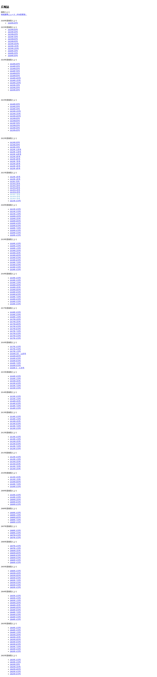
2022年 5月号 (15, 166)
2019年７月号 (15, 262)
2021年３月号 (15, 209)
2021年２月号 (15, 211)
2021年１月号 (15, 214)
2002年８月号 (15, 674)
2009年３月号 (15, 513)
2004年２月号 (15, 630)
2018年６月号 (15, 299)
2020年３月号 (15, 243)
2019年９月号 (15, 258)
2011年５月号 (15, 469)
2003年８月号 (15, 644)
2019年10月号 (15, 255)
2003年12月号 (15, 635)
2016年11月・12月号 (18, 354)
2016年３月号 (15, 376)
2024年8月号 (15, 73)
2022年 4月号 (15, 168)
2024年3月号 (15, 104)
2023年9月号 (15, 118)
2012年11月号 (15, 441)
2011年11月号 (15, 462)
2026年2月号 (13, 53)
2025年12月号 (13, 48)
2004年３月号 (15, 628)
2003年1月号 (15, 664)
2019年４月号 (15, 270)
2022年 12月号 (15, 150)
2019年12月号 (15, 251)
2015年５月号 (15, 388)
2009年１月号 (15, 515)
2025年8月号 (13, 39)
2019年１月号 (15, 283)
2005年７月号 (15, 580)
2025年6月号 (13, 34)
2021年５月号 (15, 199)
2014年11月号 (15, 401)
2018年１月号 (15, 317)
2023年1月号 (15, 147)
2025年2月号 (15, 88)
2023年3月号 (15, 142)
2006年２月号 (15, 571)
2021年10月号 (15, 188)
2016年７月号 (15, 363)
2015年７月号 (15, 386)
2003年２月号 (15, 662)
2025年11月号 (13, 46)
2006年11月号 (15, 551)
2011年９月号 (15, 464)
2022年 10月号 (15, 154)
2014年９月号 (15, 403)
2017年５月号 (15, 336)
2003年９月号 (15, 642)
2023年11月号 (15, 114)
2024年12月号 (15, 83)
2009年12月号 (15, 500)
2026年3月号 (13, 56)
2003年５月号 (15, 649)
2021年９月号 (15, 190)
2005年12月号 (15, 573)
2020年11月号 (15, 219)
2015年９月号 (15, 383)
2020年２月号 (15, 246)
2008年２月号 (15, 533)
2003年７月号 (15, 647)
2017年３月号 (15, 347)
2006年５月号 (15, 560)
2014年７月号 (15, 406)
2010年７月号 (15, 484)
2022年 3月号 (15, 177)
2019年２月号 (15, 280)
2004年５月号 (15, 617)
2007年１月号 (15, 548)
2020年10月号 (15, 221)
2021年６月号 (15, 196)
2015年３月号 (15, 396)
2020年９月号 (15, 223)
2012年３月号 (15, 457)
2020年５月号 (15, 233)
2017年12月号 (15, 319)
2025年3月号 (15, 90)
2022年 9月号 (15, 157)
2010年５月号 (15, 486)
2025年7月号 (13, 37)
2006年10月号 (15, 553)
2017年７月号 (15, 331)
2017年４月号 (15, 338)
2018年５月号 (15, 302)
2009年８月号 (15, 502)
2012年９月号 (15, 444)
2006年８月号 (15, 555)
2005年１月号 (15, 600)
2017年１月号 (15, 351)
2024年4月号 (15, 64)
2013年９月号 (15, 424)
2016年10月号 (15, 356)
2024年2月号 (15, 106)
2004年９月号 (15, 610)
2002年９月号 (15, 671)
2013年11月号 (15, 421)
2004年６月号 (15, 615)
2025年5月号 (13, 32)
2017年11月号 (15, 322)
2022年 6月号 (15, 164)
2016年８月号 (15, 361)
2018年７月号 (15, 297)
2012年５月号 (15, 449)
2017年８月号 (15, 329)
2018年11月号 (15, 287)
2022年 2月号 (15, 179)
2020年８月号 (15, 226)
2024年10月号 (15, 78)
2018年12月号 (15, 285)
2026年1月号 (13, 51)
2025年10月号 (13, 44)
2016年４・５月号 (17, 368)
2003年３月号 (15, 660)
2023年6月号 (15, 126)
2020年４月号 (15, 235)
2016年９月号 (15, 358)
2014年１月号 (15, 419)
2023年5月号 (15, 128)
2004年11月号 (15, 605)
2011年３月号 (15, 477)
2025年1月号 (15, 85)
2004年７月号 (15, 612)
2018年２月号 (15, 315)
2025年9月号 (13, 41)
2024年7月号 (15, 71)
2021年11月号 (15, 186)
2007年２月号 (15, 546)
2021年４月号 (15, 201)
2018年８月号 (15, 294)
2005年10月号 (15, 576)
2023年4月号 (15, 130)
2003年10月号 (15, 639)
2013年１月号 (15, 439)
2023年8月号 (15, 121)
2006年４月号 (15, 562)
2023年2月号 (15, 145)
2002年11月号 (15, 667)
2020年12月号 (15, 216)
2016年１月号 (15, 379)
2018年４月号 (15, 304)
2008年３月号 (15, 530)
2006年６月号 (15, 558)
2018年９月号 (15, 292)
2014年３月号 (15, 417)
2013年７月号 (15, 426)
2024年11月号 (15, 80)
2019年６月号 (15, 265)
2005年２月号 (15, 598)
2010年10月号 (15, 482)
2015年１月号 (15, 399)
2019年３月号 (15, 278)
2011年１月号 (15, 479)
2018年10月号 (15, 290)
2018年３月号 (15, 312)
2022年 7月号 (15, 161)
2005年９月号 (15, 578)
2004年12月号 (15, 603)
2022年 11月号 (15, 152)
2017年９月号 (15, 326)
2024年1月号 (15, 109)
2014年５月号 (15, 408)
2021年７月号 (15, 194)
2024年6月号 (15, 69)
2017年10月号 (15, 324)
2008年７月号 (15, 520)
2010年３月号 (15, 495)
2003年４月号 (15, 651)
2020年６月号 (15, 230)
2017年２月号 (15, 349)
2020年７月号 (15, 228)
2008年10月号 (15, 517)
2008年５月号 (15, 522)
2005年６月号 (15, 583)
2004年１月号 (15, 632)
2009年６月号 (15, 504)
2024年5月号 (15, 66)
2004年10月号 (15, 608)
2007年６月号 (15, 535)
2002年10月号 (15, 669)
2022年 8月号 (15, 159)
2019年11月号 (15, 253)
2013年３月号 (15, 437)
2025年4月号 (13, 30)
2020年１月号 (15, 248)
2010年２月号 (15, 497)
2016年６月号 (15, 365)
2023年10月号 (15, 116)
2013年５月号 (15, 428)
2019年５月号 (15, 267)
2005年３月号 (15, 596)
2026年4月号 (13, 23)
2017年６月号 (15, 334)
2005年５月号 (15, 585)
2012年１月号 (15, 459)
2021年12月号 (15, 184)
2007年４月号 (15, 538)
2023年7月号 (15, 123)
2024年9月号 (15, 76)
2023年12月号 (15, 111)
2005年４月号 (15, 587)
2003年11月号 (15, 637)
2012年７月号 (15, 446)
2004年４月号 (15, 619)
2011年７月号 (15, 466)
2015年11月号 (15, 381)
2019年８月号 (15, 260)
